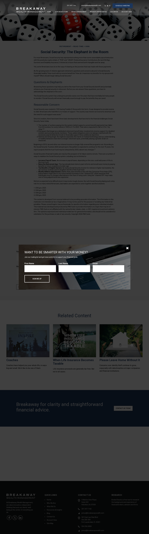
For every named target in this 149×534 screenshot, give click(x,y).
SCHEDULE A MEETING (122, 4)
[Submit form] (36, 279)
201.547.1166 (71, 4)
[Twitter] (105, 4)
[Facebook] (109, 4)
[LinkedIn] (107, 4)
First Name (29, 263)
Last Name (63, 263)
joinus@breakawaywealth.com (91, 4)
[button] (49, 10)
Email (95, 263)
